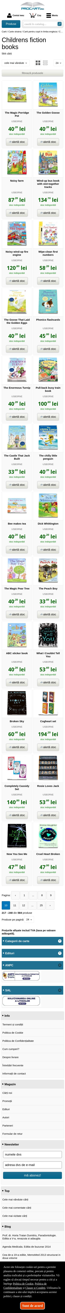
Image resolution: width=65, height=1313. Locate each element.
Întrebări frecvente (12, 1065)
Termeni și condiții (12, 1024)
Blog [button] (8, 1226)
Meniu (52, 15)
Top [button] (7, 1190)
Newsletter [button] (12, 1144)
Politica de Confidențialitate (18, 1040)
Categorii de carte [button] (17, 941)
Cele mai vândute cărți (15, 1199)
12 (23, 905)
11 (14, 905)
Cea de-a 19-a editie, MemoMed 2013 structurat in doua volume (31, 1256)
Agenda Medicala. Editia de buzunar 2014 (26, 1246)
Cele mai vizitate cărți (14, 1215)
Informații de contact (14, 1073)
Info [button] (7, 1015)
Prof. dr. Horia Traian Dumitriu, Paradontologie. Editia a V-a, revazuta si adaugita (29, 1237)
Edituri (6, 1109)
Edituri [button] (9, 953)
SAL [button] (8, 990)
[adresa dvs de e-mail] (32, 1164)
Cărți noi (7, 1092)
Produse (11, 23)
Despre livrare (10, 1057)
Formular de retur (12, 1133)
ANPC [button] (9, 965)
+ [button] (60, 941)
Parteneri (7, 1125)
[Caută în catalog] (60, 24)
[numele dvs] (32, 1154)
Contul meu (15, 15)
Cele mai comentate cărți (16, 1207)
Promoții (7, 1101)
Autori (5, 1117)
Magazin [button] (10, 1084)
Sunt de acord (32, 1306)
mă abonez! (32, 1175)
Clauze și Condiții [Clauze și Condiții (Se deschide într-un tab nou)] (35, 1287)
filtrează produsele (32, 73)
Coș (35, 15)
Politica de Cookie (12, 1032)
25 (41, 905)
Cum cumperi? (10, 1049)
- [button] (60, 965)
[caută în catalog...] (39, 24)
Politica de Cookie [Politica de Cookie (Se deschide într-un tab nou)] (23, 1283)
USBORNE (16, 121)
